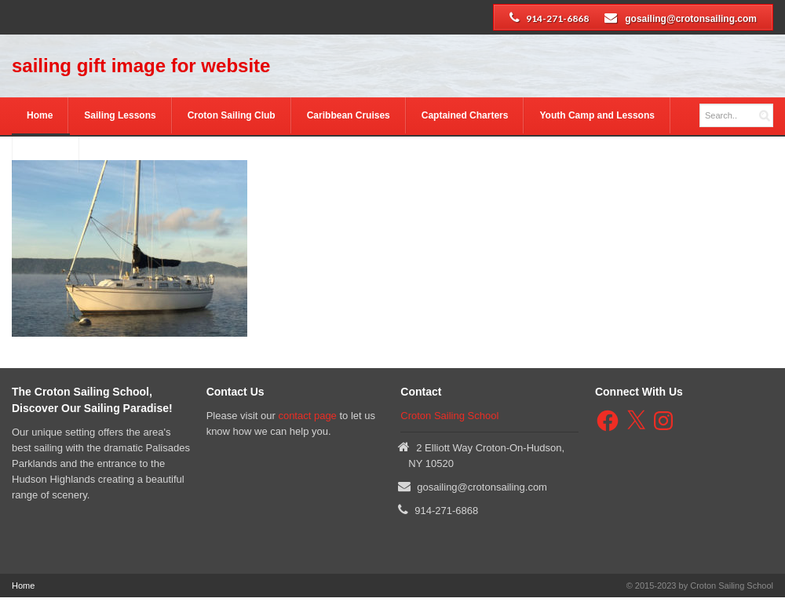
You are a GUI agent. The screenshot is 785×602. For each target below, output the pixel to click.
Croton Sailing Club (232, 115)
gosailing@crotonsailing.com (691, 18)
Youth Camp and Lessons (596, 115)
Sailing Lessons (119, 115)
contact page (307, 415)
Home (40, 115)
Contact (45, 154)
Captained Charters (465, 115)
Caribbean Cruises (348, 115)
